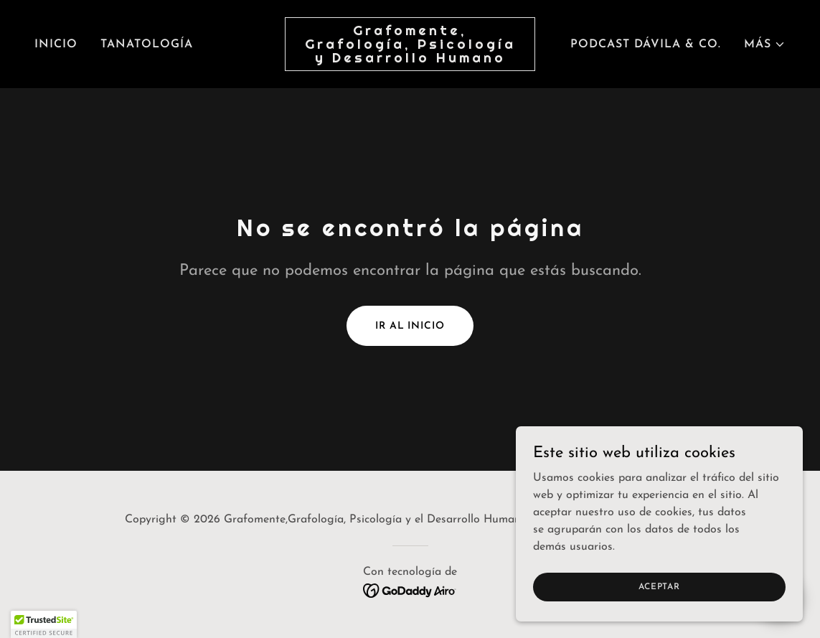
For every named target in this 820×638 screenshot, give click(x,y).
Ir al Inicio (410, 326)
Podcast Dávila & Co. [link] (645, 44)
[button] (765, 44)
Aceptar (658, 586)
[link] (410, 59)
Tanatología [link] (146, 44)
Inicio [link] (55, 44)
